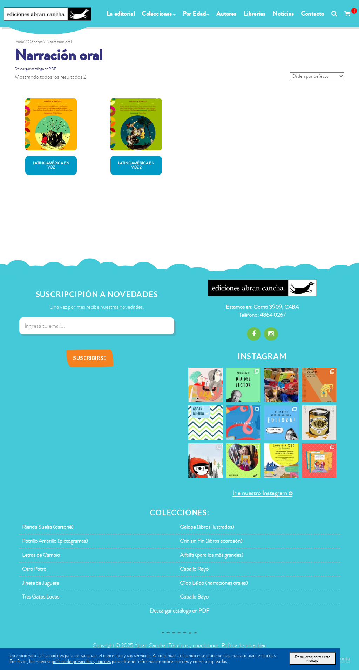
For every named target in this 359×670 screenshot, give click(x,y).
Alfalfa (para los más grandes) (211, 555)
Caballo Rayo (194, 569)
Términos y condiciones (193, 645)
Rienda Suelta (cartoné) (48, 527)
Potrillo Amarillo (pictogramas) (55, 541)
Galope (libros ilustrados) (207, 527)
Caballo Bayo (194, 597)
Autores (226, 13)
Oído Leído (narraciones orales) (214, 583)
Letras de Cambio (41, 555)
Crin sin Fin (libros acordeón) (211, 541)
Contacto (312, 13)
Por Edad (196, 13)
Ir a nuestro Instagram (259, 493)
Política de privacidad (244, 645)
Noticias (283, 13)
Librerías (255, 13)
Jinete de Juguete (40, 583)
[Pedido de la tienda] (317, 76)
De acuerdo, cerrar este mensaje (312, 658)
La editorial (121, 13)
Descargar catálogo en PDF (35, 68)
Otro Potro (34, 569)
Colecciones (158, 13)
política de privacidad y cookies (81, 661)
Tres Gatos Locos (40, 597)
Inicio (19, 42)
